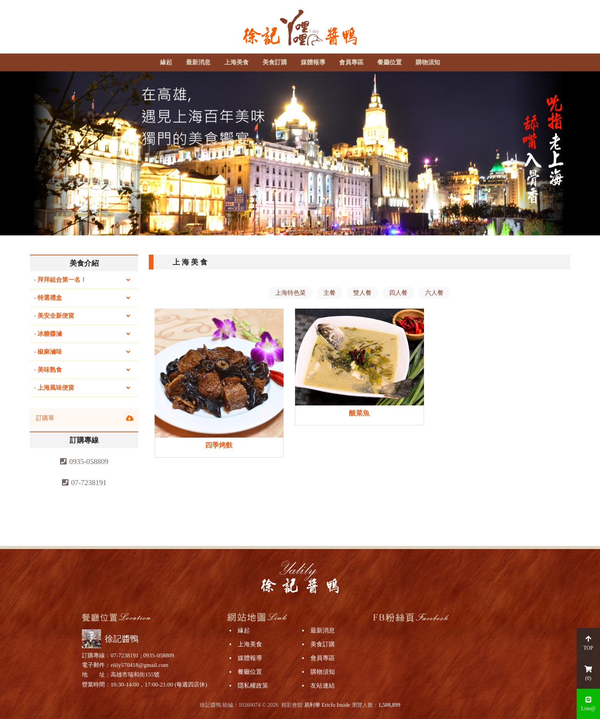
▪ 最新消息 (318, 630)
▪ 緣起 (239, 630)
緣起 (166, 62)
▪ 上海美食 (245, 644)
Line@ (588, 704)
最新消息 (198, 62)
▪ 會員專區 (318, 658)
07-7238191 (89, 483)
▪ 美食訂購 (318, 644)
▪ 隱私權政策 (248, 685)
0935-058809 (88, 462)
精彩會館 (292, 705)
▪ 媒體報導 (245, 658)
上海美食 (236, 62)
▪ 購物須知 (318, 671)
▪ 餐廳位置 (245, 671)
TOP (588, 643)
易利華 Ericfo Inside (327, 705)
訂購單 (45, 418)
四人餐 (398, 292)
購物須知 (428, 62)
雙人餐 (362, 292)
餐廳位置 (389, 62)
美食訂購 (274, 62)
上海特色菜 (290, 292)
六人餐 (434, 292)
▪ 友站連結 (318, 685)
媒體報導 (313, 62)
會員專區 (351, 62)
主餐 (329, 292)
